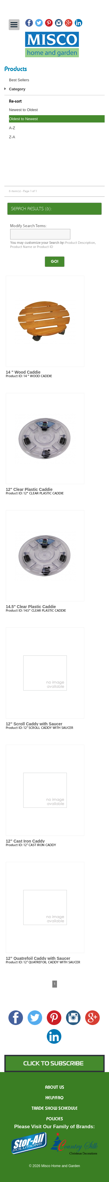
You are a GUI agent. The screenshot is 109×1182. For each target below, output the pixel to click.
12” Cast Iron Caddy (25, 841)
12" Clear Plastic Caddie (29, 489)
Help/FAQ (54, 1098)
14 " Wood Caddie (23, 372)
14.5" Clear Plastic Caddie (31, 606)
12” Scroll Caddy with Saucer (34, 724)
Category (17, 89)
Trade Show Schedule (55, 1108)
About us (54, 1087)
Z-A (12, 137)
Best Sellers (19, 80)
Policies (54, 1119)
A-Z (12, 128)
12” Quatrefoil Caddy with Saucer (38, 958)
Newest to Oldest (23, 110)
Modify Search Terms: (28, 226)
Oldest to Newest (23, 119)
